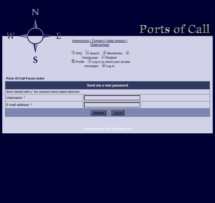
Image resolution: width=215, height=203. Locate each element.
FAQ (77, 53)
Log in (108, 66)
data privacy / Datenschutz (108, 43)
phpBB (99, 129)
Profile (78, 61)
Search (92, 53)
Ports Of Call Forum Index (25, 78)
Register (109, 57)
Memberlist (112, 53)
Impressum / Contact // (89, 41)
